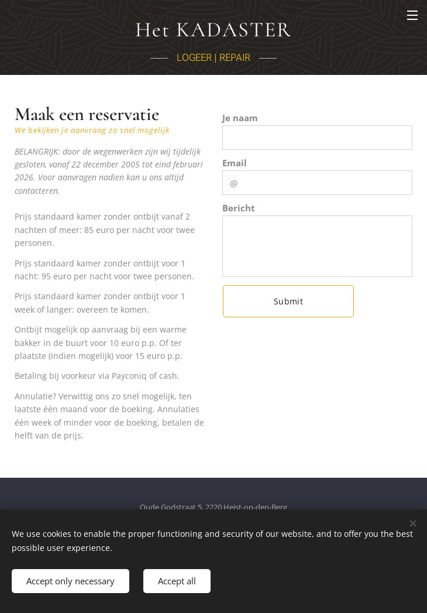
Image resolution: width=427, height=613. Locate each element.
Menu (412, 15)
